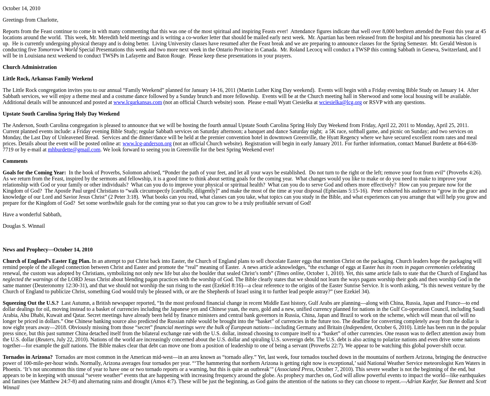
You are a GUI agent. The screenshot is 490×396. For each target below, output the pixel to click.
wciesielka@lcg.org (340, 102)
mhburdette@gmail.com (74, 149)
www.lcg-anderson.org (147, 143)
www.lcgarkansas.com (137, 102)
